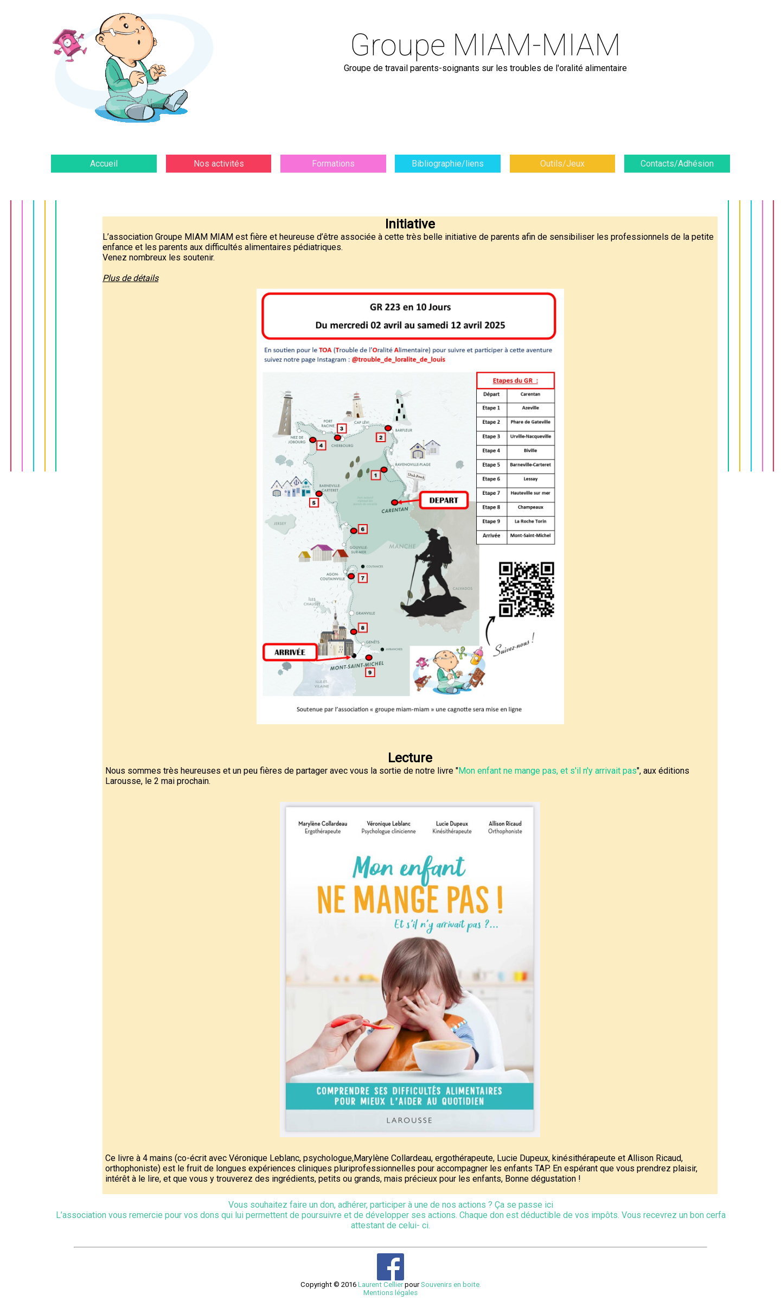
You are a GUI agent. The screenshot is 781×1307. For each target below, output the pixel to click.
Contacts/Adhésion (677, 168)
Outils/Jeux (562, 168)
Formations (333, 168)
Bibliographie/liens (448, 168)
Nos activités (219, 168)
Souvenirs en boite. (451, 1295)
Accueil (104, 168)
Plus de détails (333, 512)
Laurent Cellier (380, 1295)
